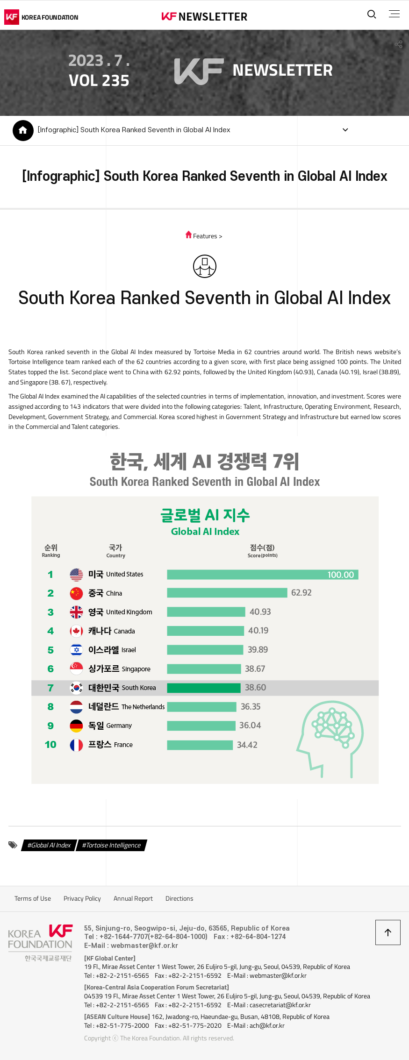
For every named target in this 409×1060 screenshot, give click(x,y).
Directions (179, 898)
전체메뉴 (394, 14)
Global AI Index (51, 845)
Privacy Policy (82, 898)
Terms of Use (32, 898)
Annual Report (133, 898)
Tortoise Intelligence (113, 845)
